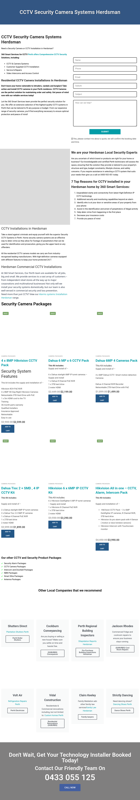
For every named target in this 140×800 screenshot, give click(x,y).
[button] (7, 429)
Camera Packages (8, 356)
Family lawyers (87, 717)
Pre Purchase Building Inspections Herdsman (87, 652)
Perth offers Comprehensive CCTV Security (47, 54)
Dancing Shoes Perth (122, 704)
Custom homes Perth (54, 715)
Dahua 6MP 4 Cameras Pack (117, 360)
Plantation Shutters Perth (17, 632)
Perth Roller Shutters (17, 639)
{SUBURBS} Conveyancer (52, 653)
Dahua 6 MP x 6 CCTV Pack (68, 360)
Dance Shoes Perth (123, 710)
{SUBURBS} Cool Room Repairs (122, 649)
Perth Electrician (17, 710)
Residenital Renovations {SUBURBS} (52, 723)
